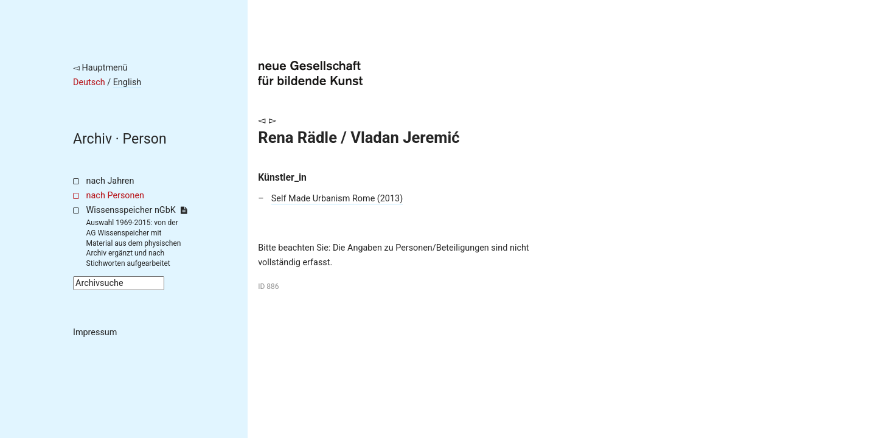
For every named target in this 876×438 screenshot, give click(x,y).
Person (145, 139)
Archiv (92, 139)
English (127, 82)
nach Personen (115, 195)
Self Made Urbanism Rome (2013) (337, 198)
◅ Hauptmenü (100, 68)
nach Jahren (110, 181)
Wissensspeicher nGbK (136, 210)
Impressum (95, 332)
